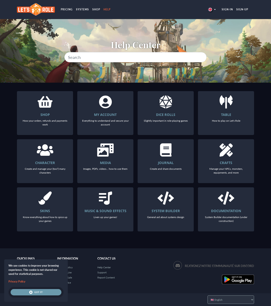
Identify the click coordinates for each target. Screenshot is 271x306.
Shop (96, 9)
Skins (45, 211)
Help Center (104, 267)
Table (226, 114)
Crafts (226, 162)
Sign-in (227, 9)
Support (101, 272)
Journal (166, 162)
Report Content (106, 277)
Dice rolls (165, 114)
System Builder (166, 211)
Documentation (226, 211)
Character (45, 162)
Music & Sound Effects (105, 211)
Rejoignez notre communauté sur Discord (219, 266)
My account (105, 114)
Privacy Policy (16, 281)
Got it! (36, 292)
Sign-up (242, 9)
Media (105, 162)
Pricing (67, 9)
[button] (212, 9)
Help (107, 9)
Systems (82, 9)
